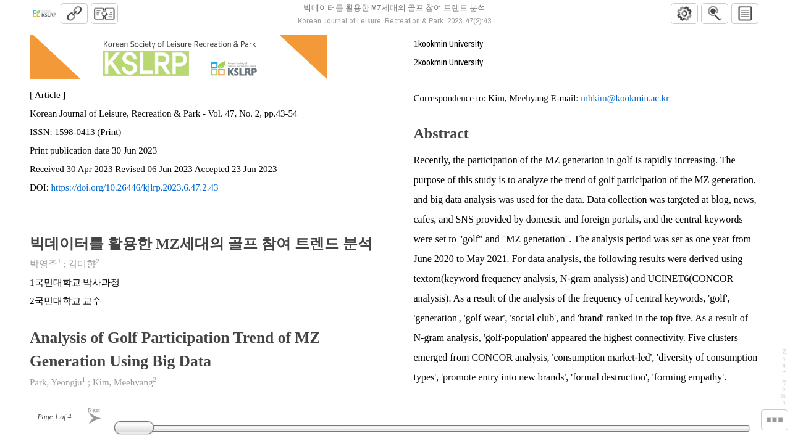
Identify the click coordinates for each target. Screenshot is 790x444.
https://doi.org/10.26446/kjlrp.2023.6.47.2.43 (135, 192)
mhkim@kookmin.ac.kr (625, 103)
